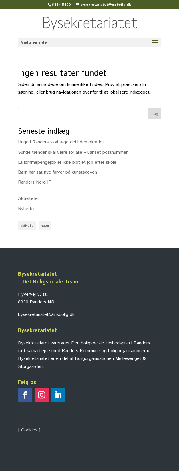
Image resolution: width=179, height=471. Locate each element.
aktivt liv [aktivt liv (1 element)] (26, 225)
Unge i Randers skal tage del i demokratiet (61, 142)
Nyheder (26, 209)
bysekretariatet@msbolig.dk (46, 314)
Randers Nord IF (34, 182)
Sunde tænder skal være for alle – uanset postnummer (73, 152)
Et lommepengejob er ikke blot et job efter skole (67, 162)
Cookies (29, 430)
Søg (154, 114)
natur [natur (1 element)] (45, 225)
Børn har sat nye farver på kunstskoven (57, 172)
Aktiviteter (28, 198)
